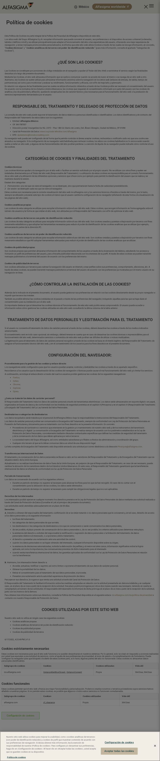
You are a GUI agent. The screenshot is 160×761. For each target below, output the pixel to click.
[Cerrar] (155, 745)
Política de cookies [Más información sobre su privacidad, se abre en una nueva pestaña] (16, 757)
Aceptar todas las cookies (119, 751)
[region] (80, 746)
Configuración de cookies (119, 742)
